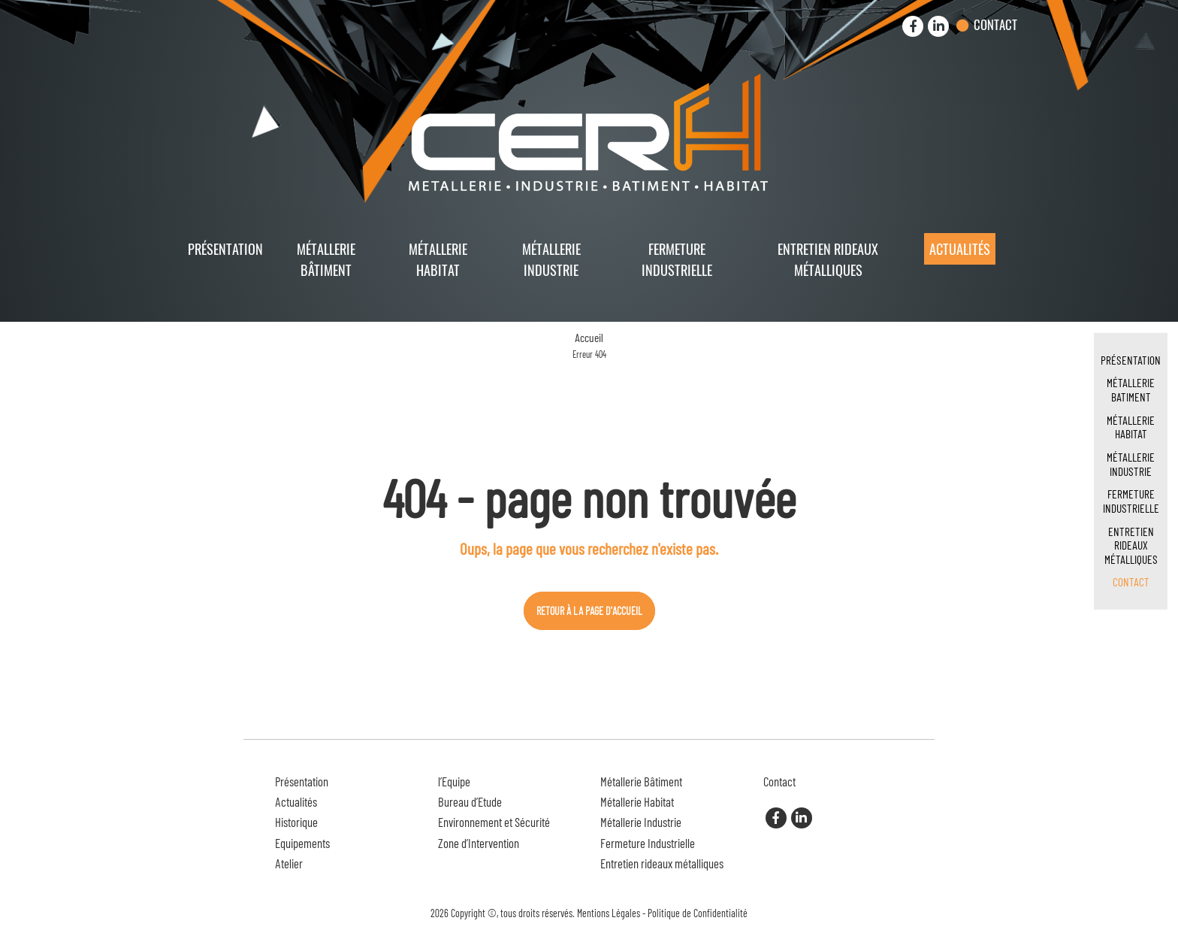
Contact (995, 24)
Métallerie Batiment (1131, 389)
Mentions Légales (608, 913)
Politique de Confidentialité (698, 913)
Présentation (225, 248)
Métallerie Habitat (438, 258)
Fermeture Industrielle (677, 258)
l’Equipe (454, 781)
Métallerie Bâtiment (326, 258)
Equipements (302, 842)
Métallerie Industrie (551, 258)
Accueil (589, 337)
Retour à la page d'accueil (589, 610)
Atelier (289, 863)
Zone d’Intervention (478, 842)
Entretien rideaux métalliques (828, 258)
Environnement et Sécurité (494, 821)
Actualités (959, 248)
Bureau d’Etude (470, 801)
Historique (296, 821)
